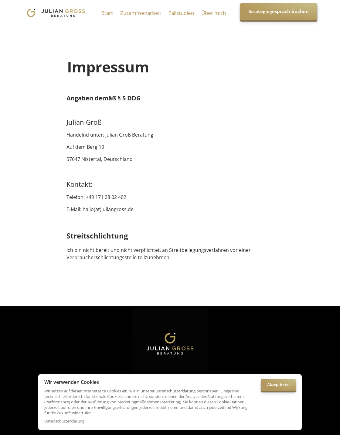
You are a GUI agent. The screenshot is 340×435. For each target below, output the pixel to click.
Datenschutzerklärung (64, 421)
